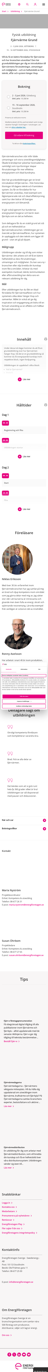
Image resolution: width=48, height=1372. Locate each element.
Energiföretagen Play (13, 1224)
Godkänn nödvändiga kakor (24, 706)
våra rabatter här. (19, 127)
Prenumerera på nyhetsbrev (17, 1215)
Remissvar (8, 1219)
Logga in (7, 1202)
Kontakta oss (9, 1207)
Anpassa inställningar (24, 701)
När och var (7, 820)
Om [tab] (39, 669)
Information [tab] (24, 669)
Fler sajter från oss (12, 1228)
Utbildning (17, 11)
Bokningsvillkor (9, 828)
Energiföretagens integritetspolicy (19, 1232)
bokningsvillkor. (29, 143)
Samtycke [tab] (9, 669)
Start (6, 11)
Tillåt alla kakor (24, 696)
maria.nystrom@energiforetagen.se (26, 904)
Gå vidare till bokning (24, 135)
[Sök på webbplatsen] (27, 4)
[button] (19, 4)
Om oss (7, 1335)
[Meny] (44, 4)
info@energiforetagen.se (21, 1282)
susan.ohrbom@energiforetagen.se (26, 955)
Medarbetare (9, 1211)
